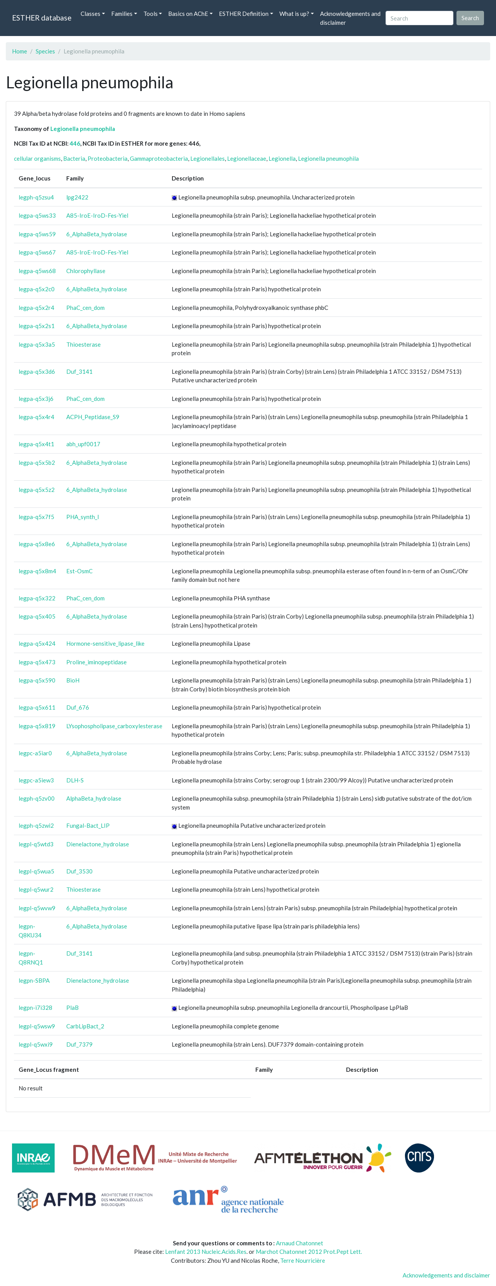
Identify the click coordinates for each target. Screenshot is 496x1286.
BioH (72, 680)
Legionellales (207, 158)
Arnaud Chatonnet (299, 1243)
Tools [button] (150, 13)
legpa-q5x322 (37, 598)
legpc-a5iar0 (35, 753)
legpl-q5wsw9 (37, 1026)
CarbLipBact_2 (85, 1026)
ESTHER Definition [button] (244, 13)
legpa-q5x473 (37, 661)
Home (19, 51)
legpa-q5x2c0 (37, 288)
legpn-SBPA (34, 980)
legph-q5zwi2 (36, 825)
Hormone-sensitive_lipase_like (105, 643)
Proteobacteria (107, 158)
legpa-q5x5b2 (37, 462)
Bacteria (74, 158)
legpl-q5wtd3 (36, 844)
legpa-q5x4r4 (36, 416)
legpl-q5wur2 (36, 889)
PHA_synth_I (82, 516)
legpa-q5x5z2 (37, 489)
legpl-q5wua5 (36, 871)
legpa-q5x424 (37, 643)
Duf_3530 (79, 871)
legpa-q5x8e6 (37, 543)
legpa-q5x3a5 (37, 344)
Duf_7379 (79, 1044)
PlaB (72, 1007)
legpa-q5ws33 (37, 215)
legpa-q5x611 (37, 707)
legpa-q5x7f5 (36, 516)
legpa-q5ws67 (37, 252)
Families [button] (122, 13)
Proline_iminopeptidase (96, 661)
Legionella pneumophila (82, 128)
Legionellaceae (246, 158)
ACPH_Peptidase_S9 (92, 416)
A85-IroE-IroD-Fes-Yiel (97, 215)
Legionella (282, 158)
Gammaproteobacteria (159, 158)
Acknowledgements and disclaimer (350, 18)
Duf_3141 (79, 371)
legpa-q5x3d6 (37, 371)
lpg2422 (77, 197)
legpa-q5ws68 (37, 270)
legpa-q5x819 (37, 725)
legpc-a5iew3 (36, 780)
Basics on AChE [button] (188, 13)
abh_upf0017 (83, 443)
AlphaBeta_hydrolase (93, 798)
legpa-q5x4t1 (36, 443)
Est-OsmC (79, 570)
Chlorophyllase (85, 270)
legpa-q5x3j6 (36, 398)
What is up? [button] (294, 13)
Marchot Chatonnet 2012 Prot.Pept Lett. (309, 1251)
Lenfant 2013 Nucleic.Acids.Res (205, 1251)
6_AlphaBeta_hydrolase (96, 233)
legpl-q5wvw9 (37, 907)
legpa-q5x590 (37, 680)
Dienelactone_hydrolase (97, 844)
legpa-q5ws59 (37, 233)
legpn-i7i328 (35, 1007)
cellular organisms (37, 158)
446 (75, 143)
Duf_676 (77, 707)
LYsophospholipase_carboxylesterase (114, 725)
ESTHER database (41, 17)
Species (45, 51)
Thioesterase (83, 344)
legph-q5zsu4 (36, 197)
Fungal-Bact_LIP (88, 825)
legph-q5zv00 (37, 798)
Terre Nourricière (302, 1260)
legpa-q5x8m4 (37, 570)
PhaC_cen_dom (85, 307)
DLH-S (75, 780)
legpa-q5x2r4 (36, 307)
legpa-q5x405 (37, 616)
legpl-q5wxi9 (36, 1044)
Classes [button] (90, 13)
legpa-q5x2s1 (37, 325)
